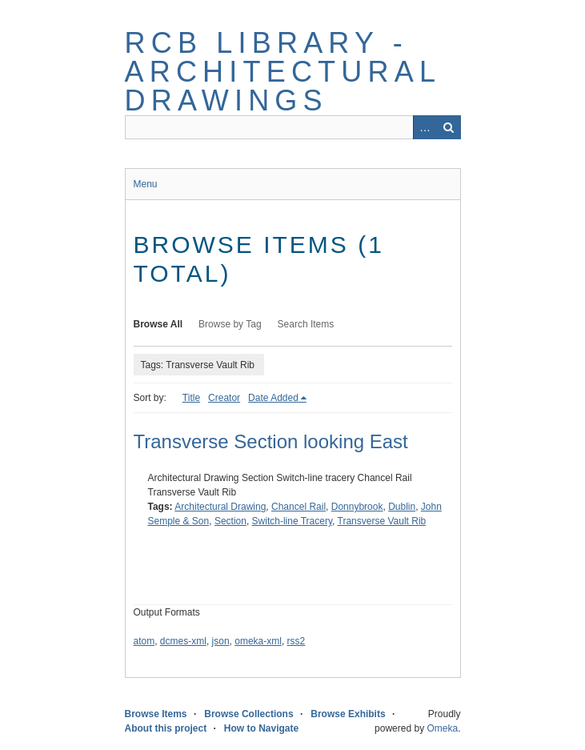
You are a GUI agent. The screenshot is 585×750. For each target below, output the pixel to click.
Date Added (273, 397)
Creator (224, 397)
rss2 (296, 641)
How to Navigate (261, 728)
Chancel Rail (298, 506)
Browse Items (156, 714)
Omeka (442, 728)
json (221, 641)
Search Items (306, 324)
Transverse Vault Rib (382, 521)
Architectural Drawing (220, 506)
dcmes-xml (183, 641)
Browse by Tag (230, 324)
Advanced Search (425, 127)
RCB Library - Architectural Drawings (282, 71)
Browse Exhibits (348, 714)
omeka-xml (258, 641)
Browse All (158, 324)
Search (449, 127)
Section (230, 521)
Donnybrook (357, 506)
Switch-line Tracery (292, 521)
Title (191, 397)
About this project (166, 728)
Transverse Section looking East (271, 441)
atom (144, 641)
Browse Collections (248, 714)
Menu (146, 184)
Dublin (401, 506)
